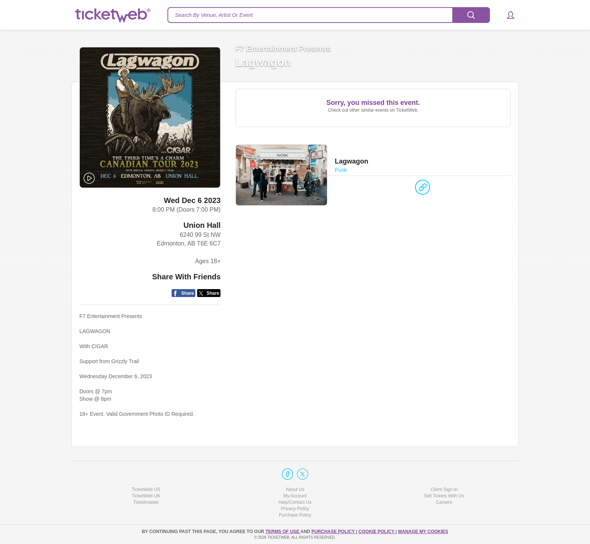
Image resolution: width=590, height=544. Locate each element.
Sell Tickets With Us (444, 496)
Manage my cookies (423, 531)
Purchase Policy (295, 515)
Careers (444, 502)
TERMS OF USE (282, 531)
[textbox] (328, 15)
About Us (295, 489)
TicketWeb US (146, 489)
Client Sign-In (444, 489)
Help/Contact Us (294, 502)
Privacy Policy (295, 509)
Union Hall (201, 226)
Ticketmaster (146, 502)
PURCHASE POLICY (334, 531)
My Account (295, 496)
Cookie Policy (377, 531)
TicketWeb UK (146, 496)
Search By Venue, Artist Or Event (214, 15)
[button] (507, 15)
